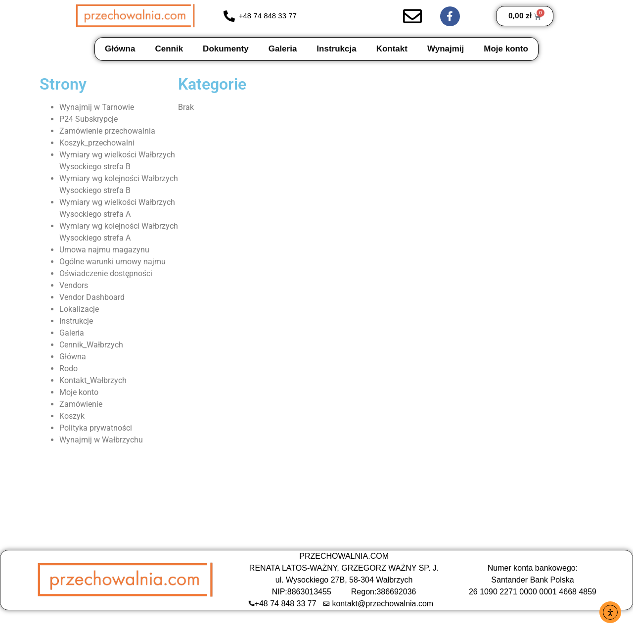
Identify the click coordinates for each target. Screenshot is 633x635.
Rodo (68, 368)
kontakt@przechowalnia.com (382, 603)
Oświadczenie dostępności (105, 273)
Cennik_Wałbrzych (91, 344)
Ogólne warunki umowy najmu (112, 261)
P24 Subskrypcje (88, 119)
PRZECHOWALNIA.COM (344, 556)
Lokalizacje (79, 309)
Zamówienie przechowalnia (107, 131)
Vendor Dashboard (92, 297)
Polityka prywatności (95, 428)
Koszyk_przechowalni (97, 142)
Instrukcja (336, 48)
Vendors (73, 285)
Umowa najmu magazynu (104, 249)
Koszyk (72, 416)
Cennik (169, 48)
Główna (120, 48)
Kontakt (391, 48)
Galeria (283, 48)
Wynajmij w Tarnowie (96, 107)
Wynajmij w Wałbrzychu (101, 439)
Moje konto (506, 48)
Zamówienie (80, 404)
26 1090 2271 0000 (503, 591)
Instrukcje (76, 321)
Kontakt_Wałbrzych (93, 380)
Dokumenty (226, 48)
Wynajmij (445, 48)
